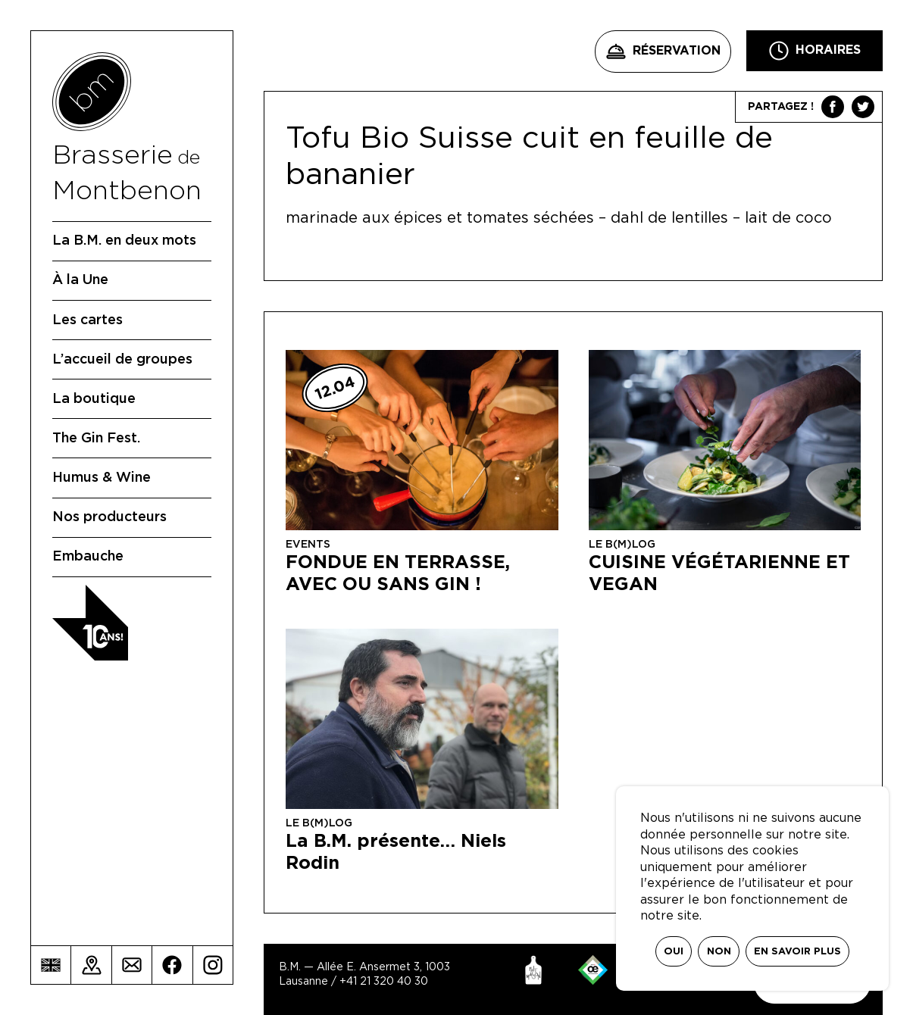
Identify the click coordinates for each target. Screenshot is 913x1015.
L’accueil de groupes (122, 360)
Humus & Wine (101, 478)
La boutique (94, 399)
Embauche (88, 557)
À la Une (80, 280)
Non (719, 952)
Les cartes (87, 320)
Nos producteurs (109, 517)
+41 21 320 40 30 (383, 981)
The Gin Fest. (96, 438)
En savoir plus (797, 952)
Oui (673, 952)
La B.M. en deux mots (124, 241)
